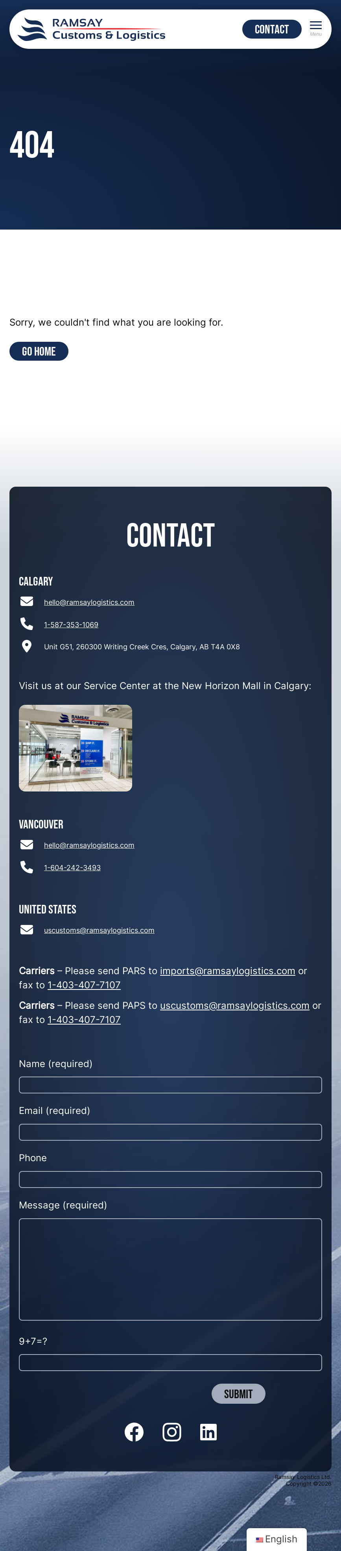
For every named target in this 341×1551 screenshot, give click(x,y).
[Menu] (316, 29)
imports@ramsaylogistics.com (227, 972)
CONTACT (272, 29)
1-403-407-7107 (84, 986)
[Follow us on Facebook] (134, 1433)
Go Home (39, 351)
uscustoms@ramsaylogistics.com (99, 931)
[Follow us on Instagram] (171, 1433)
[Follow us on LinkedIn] (208, 1433)
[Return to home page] (91, 29)
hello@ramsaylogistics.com (89, 603)
